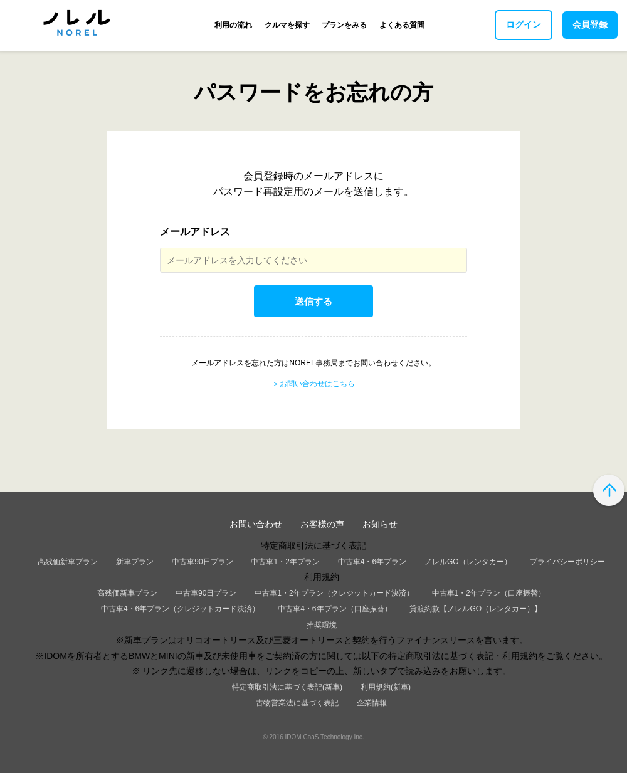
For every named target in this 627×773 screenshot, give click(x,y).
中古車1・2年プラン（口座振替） (488, 593)
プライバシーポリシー (567, 561)
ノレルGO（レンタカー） (468, 561)
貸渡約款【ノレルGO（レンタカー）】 (475, 608)
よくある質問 (401, 25)
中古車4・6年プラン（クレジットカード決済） (180, 608)
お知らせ (380, 524)
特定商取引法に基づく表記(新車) (287, 687)
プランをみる (344, 25)
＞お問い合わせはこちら (313, 383)
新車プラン (135, 561)
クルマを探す (287, 25)
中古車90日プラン (202, 561)
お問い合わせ (255, 524)
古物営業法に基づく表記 (297, 702)
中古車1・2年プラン (285, 561)
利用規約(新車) (386, 687)
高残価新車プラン (68, 561)
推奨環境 (322, 625)
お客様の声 (322, 524)
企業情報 (372, 702)
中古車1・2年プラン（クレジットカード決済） (334, 593)
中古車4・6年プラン (372, 561)
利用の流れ (233, 25)
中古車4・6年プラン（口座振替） (334, 608)
